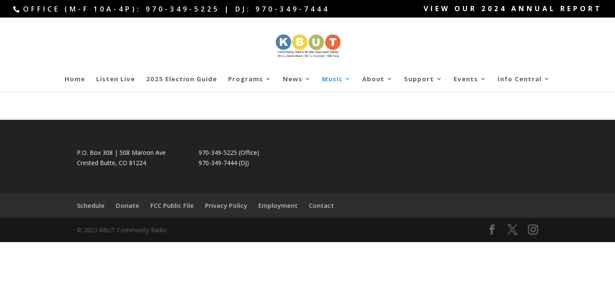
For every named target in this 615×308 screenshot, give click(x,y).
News (292, 79)
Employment (278, 205)
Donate (127, 205)
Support (419, 79)
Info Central (520, 79)
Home (74, 79)
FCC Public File (172, 205)
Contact (321, 205)
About (373, 79)
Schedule (91, 205)
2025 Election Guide (181, 79)
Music (332, 79)
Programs (245, 79)
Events (466, 79)
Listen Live (115, 79)
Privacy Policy (226, 205)
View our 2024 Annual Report (513, 9)
